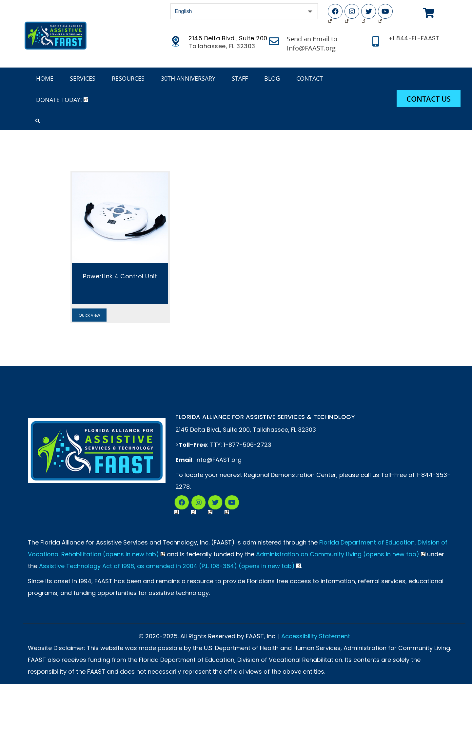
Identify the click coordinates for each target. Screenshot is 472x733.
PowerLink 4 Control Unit (120, 276)
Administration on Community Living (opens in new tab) (340, 554)
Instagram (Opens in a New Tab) (193, 504)
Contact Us (428, 99)
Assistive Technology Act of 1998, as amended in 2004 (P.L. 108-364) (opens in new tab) (170, 566)
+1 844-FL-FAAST (414, 38)
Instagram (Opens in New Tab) (346, 13)
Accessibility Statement (315, 636)
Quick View (89, 315)
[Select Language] (244, 11)
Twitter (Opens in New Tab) (363, 13)
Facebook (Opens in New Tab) (330, 13)
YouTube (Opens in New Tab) (380, 13)
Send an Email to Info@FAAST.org (312, 43)
